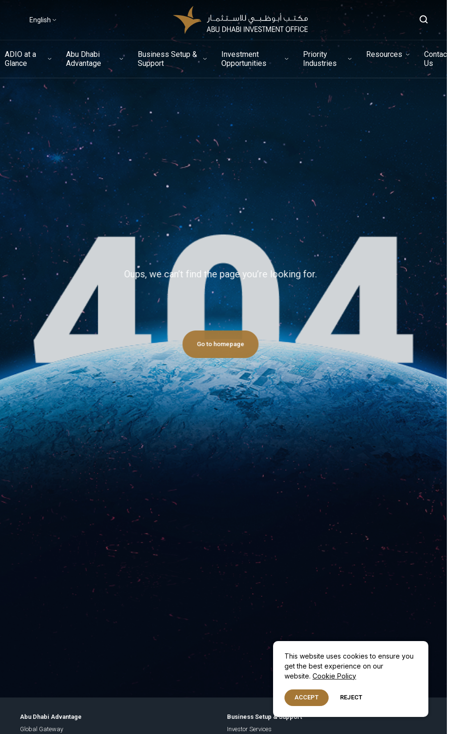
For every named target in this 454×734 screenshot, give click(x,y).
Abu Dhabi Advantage (83, 59)
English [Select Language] (40, 20)
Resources (384, 54)
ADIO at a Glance (20, 59)
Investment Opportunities (243, 59)
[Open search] (424, 20)
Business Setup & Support (167, 59)
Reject (351, 697)
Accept (306, 697)
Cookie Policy (334, 676)
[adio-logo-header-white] (240, 20)
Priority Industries (320, 59)
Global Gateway (41, 729)
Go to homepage (216, 344)
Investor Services (249, 729)
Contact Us (436, 59)
